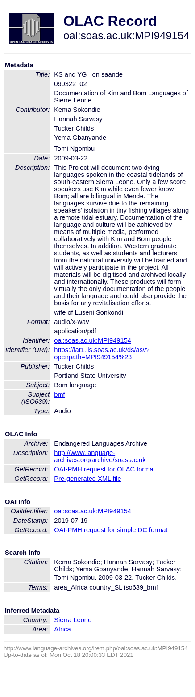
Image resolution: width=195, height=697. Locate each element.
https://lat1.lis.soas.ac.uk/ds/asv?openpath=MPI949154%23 (101, 353)
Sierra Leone (72, 619)
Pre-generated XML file (87, 478)
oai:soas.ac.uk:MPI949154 (92, 340)
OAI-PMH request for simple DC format (110, 529)
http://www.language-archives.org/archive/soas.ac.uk (99, 456)
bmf (59, 394)
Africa (62, 629)
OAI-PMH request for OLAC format (104, 469)
